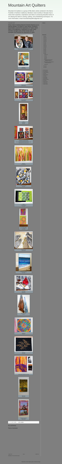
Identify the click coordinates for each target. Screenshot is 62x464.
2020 (44, 44)
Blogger (39, 461)
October (45, 54)
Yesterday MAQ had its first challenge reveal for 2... (48, 60)
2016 (44, 49)
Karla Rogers (45, 77)
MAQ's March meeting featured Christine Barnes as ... (49, 62)
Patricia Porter (45, 81)
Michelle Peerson (46, 79)
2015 (44, 50)
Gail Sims (44, 73)
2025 (44, 37)
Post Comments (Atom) (16, 455)
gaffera (33, 461)
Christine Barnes (45, 72)
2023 (44, 40)
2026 (44, 36)
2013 (44, 53)
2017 (44, 48)
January (45, 64)
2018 (44, 46)
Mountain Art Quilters (27, 5)
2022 (44, 41)
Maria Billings (45, 78)
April (45, 58)
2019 (44, 45)
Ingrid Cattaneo (45, 74)
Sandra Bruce (45, 82)
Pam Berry (45, 80)
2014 (44, 52)
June (45, 57)
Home (24, 454)
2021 (44, 42)
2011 (44, 67)
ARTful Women (45, 70)
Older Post (37, 454)
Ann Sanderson (45, 71)
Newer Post (10, 454)
